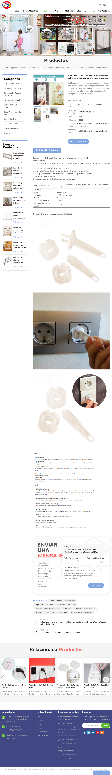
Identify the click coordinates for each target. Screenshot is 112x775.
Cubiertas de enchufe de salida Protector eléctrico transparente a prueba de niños (81, 550)
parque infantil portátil (66, 751)
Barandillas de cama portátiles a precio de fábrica (19, 156)
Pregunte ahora (77, 141)
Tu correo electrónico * (96, 558)
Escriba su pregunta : (72, 567)
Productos (46, 11)
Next (109, 677)
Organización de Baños (11, 106)
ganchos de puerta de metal (12, 94)
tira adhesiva (10, 119)
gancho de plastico (65, 723)
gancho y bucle (11, 123)
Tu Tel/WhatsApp (71, 558)
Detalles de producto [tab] (47, 150)
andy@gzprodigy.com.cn (15, 730)
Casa (17, 11)
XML (89, 769)
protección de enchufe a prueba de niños (51, 612)
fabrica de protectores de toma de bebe (14, 686)
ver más (17, 162)
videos (58, 11)
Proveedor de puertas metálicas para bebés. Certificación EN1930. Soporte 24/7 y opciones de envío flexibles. (19, 215)
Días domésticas (11, 128)
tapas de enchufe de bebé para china (41, 686)
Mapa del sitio (80, 769)
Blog (79, 11)
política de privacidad (45, 735)
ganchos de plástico (13, 100)
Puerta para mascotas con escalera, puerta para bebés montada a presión (19, 245)
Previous (2, 677)
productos (41, 720)
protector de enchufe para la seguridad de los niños (68, 686)
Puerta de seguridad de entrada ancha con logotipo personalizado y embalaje (19, 230)
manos (7, 133)
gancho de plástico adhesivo (68, 743)
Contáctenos (104, 11)
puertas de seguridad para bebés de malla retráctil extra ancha (69, 729)
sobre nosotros (30, 11)
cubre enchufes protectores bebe (62, 600)
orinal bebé (62, 747)
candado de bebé (64, 758)
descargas (90, 11)
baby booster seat (12, 83)
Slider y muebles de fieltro (12, 113)
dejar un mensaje (100, 773)
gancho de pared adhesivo (68, 736)
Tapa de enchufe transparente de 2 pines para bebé (55, 604)
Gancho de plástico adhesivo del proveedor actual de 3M (19, 260)
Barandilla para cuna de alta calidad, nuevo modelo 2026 (19, 186)
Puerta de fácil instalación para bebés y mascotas (19, 200)
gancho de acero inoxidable (68, 739)
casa (39, 717)
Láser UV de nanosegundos (81, 612)
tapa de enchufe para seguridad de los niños (96, 686)
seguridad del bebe (17, 68)
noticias (69, 11)
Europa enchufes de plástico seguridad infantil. (53, 608)
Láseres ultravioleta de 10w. (85, 608)
